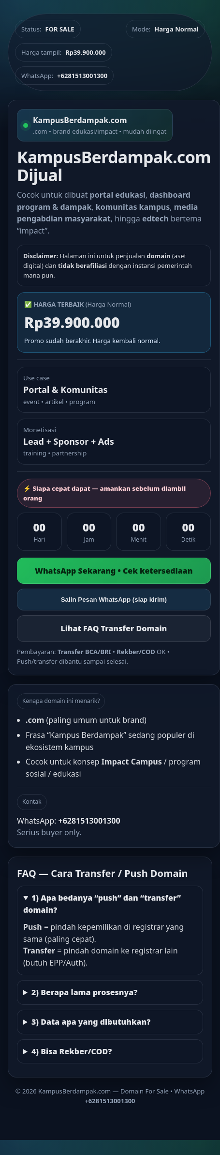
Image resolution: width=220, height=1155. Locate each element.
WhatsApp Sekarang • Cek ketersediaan (113, 570)
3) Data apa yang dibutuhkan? (90, 1021)
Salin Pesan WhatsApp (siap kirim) (114, 599)
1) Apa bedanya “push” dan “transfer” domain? (102, 903)
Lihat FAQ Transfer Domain (113, 628)
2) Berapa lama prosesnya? (84, 992)
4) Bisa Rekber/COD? (71, 1051)
